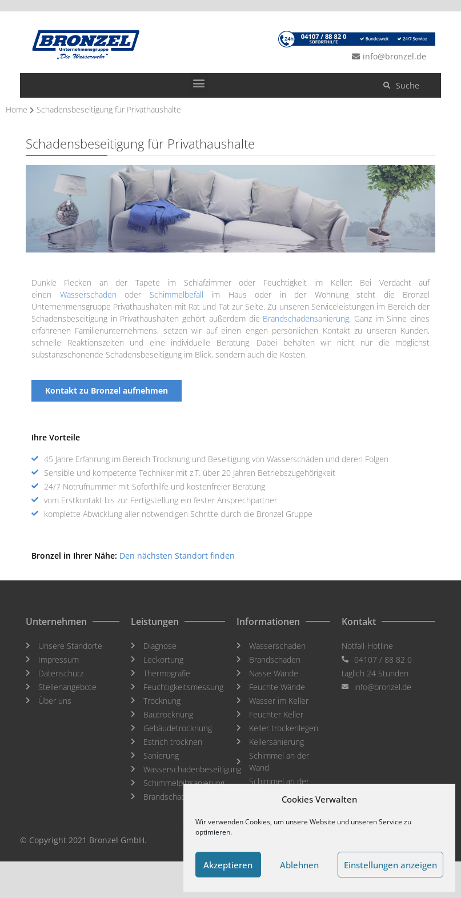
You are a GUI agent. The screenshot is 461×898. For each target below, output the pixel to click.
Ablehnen (299, 865)
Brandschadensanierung (306, 318)
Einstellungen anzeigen (390, 865)
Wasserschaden (88, 294)
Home (16, 109)
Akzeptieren (227, 865)
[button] (199, 82)
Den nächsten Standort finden (177, 555)
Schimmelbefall (176, 294)
